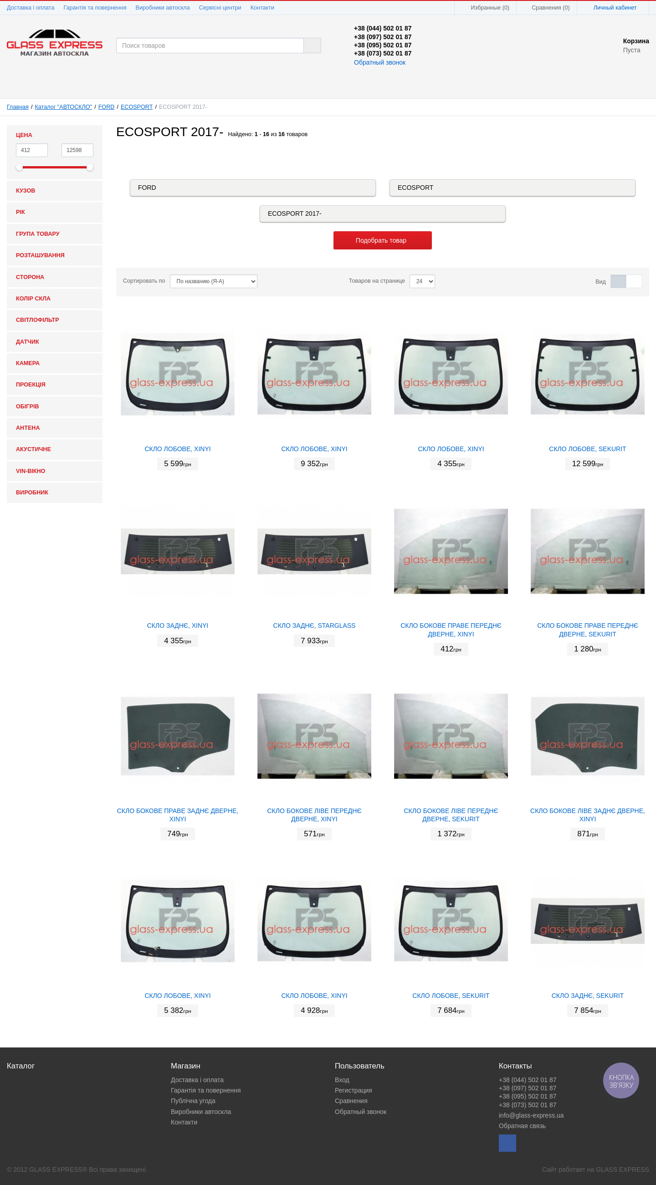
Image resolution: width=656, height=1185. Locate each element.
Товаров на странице (377, 281)
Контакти (262, 8)
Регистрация (353, 1090)
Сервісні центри (220, 8)
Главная (18, 107)
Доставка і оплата (30, 8)
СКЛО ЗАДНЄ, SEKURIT (588, 995)
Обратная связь (522, 1125)
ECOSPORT (137, 107)
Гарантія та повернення (94, 8)
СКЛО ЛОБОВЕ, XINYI (177, 449)
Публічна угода (193, 1100)
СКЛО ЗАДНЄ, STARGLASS (314, 625)
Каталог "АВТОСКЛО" (63, 107)
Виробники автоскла (163, 8)
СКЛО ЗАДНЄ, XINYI (178, 625)
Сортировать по (144, 281)
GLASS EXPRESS (622, 1169)
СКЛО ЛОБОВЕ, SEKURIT (587, 449)
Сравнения (351, 1100)
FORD (106, 107)
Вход (342, 1079)
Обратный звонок (379, 62)
